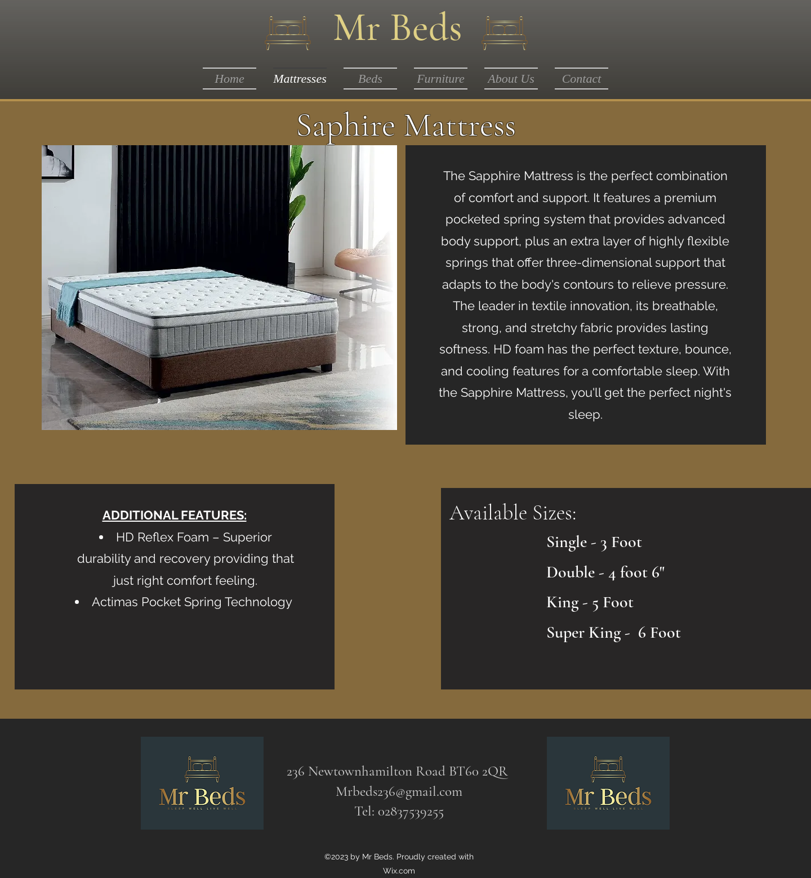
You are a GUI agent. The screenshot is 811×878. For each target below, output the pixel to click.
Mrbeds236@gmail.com (399, 791)
